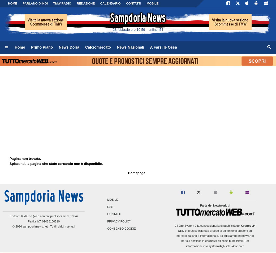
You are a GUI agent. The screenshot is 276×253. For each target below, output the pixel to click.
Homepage (136, 173)
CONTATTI (133, 3)
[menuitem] (7, 48)
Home (12, 3)
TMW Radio (62, 3)
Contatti (114, 214)
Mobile (112, 199)
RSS (110, 207)
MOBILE (152, 3)
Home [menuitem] (20, 47)
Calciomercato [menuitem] (98, 47)
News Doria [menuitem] (69, 47)
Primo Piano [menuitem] (42, 47)
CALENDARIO (110, 3)
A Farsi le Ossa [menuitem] (163, 47)
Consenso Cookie (121, 228)
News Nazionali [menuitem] (130, 47)
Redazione (86, 3)
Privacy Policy (119, 221)
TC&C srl (26, 216)
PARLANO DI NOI (35, 3)
